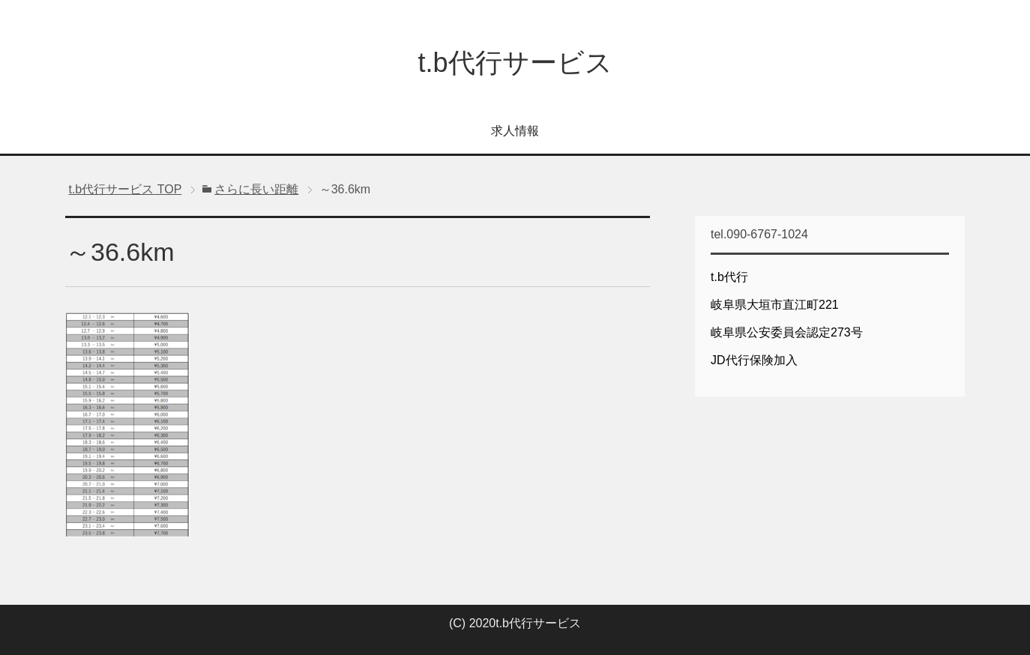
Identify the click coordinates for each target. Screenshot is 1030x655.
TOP (124, 189)
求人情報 (515, 130)
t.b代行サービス (515, 62)
